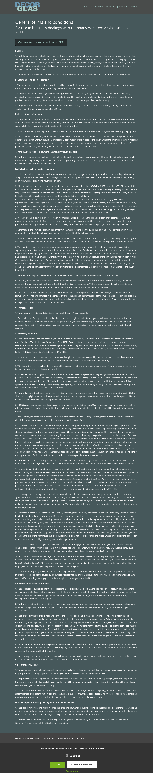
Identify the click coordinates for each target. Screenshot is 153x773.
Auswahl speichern (81, 764)
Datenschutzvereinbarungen (28, 739)
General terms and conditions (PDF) (41, 42)
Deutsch (88, 6)
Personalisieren (73, 771)
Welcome (99, 6)
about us (110, 6)
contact (134, 6)
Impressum (49, 739)
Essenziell (73, 755)
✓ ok (57, 764)
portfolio (121, 6)
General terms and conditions (71, 739)
